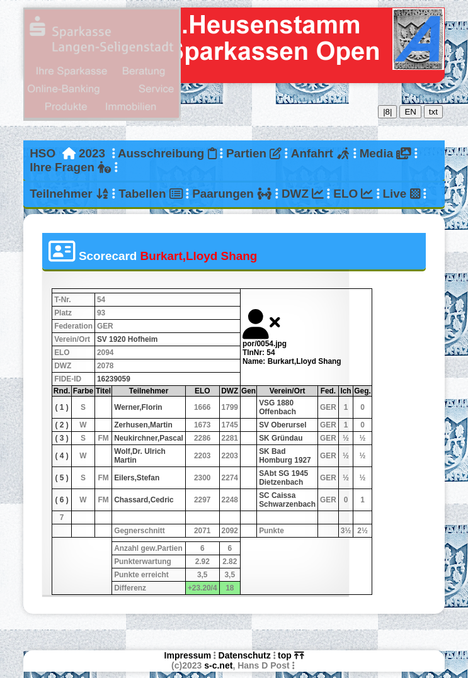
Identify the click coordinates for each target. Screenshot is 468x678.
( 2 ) (61, 425)
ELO (353, 193)
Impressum (188, 655)
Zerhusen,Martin (143, 425)
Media (385, 153)
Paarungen (231, 193)
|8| (387, 111)
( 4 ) (61, 455)
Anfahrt (320, 153)
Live (401, 193)
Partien (254, 153)
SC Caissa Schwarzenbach (287, 500)
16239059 (113, 379)
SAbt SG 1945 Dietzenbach (283, 478)
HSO (42, 153)
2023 (92, 153)
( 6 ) (61, 499)
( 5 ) (61, 477)
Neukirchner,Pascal (148, 438)
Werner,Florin (138, 407)
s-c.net (218, 665)
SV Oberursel (282, 425)
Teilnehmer (69, 193)
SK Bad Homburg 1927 (285, 456)
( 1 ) (61, 407)
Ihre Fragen (70, 167)
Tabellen (150, 193)
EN (410, 111)
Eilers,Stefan (136, 477)
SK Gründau (280, 438)
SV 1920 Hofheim (127, 339)
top (291, 655)
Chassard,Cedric (144, 499)
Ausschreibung (167, 153)
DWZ (303, 193)
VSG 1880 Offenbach (277, 407)
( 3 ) (61, 438)
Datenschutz (245, 655)
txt (433, 111)
